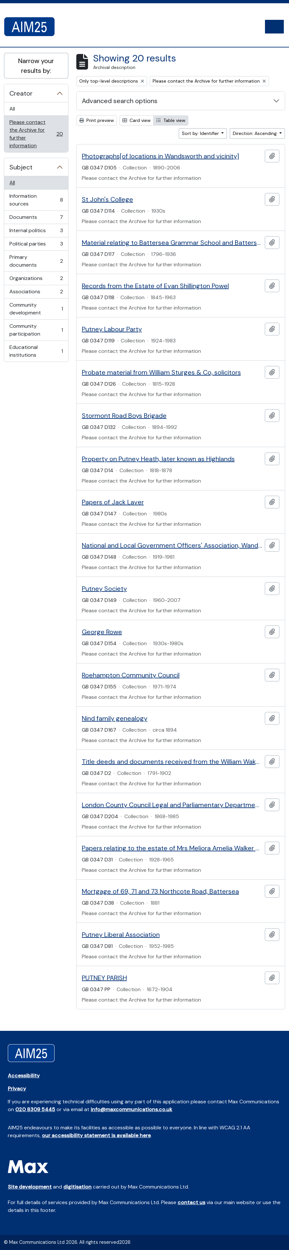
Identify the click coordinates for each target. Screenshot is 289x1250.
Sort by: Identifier (201, 133)
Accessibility (24, 1075)
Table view (170, 120)
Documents (36, 218)
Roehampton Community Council (131, 675)
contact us (191, 1202)
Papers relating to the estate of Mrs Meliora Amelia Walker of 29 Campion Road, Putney (172, 848)
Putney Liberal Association (121, 934)
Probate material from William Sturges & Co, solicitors (161, 372)
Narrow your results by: (36, 66)
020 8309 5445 (35, 1109)
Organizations (36, 279)
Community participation (36, 330)
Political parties (36, 245)
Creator (20, 93)
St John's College (107, 199)
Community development (36, 308)
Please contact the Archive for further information (36, 134)
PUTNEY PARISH (104, 978)
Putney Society (104, 588)
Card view (136, 120)
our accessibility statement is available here (96, 1135)
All (12, 108)
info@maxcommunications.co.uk (131, 1109)
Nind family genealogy (114, 718)
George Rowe (102, 632)
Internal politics (36, 232)
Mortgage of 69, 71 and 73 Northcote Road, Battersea (160, 891)
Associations (36, 293)
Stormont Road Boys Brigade (124, 415)
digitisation (77, 1186)
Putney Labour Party (112, 329)
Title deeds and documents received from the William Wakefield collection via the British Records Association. (172, 761)
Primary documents (36, 261)
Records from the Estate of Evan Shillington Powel (155, 286)
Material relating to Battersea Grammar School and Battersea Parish (172, 242)
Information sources (36, 200)
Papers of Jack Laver (113, 502)
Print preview (96, 120)
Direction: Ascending (255, 133)
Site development (30, 1186)
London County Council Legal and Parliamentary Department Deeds (172, 805)
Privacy (17, 1088)
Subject (20, 167)
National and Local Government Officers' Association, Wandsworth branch (172, 545)
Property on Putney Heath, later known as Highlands (158, 459)
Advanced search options (119, 101)
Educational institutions (36, 351)
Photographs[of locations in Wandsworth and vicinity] (160, 156)
